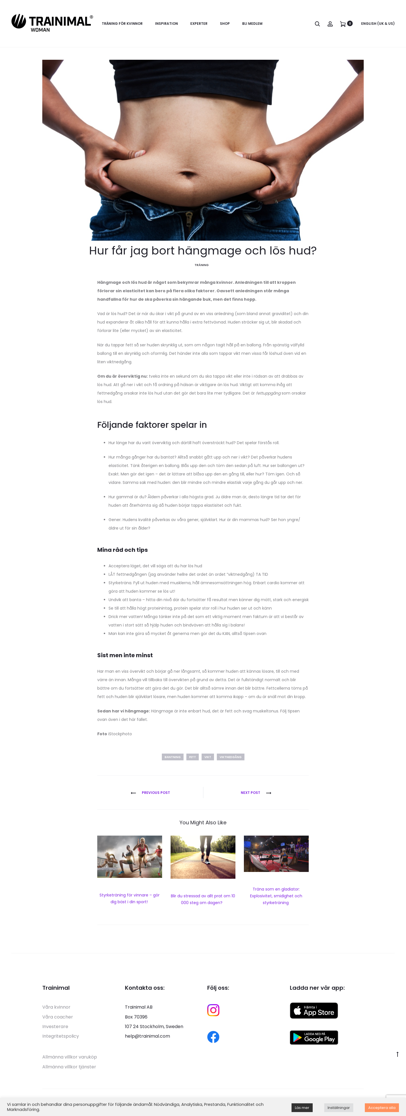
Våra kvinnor (56, 1008)
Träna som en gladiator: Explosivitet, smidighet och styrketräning (276, 897)
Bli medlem (252, 23)
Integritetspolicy (60, 1037)
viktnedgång (231, 759)
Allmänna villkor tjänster (69, 1068)
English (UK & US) (378, 23)
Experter (199, 23)
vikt (207, 759)
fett (192, 759)
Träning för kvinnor (122, 23)
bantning (173, 759)
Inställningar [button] (339, 1107)
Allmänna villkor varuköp (69, 1058)
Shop (225, 23)
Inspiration (166, 23)
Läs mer (302, 1107)
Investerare (55, 1028)
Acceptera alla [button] (382, 1107)
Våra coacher (57, 1018)
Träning (202, 266)
